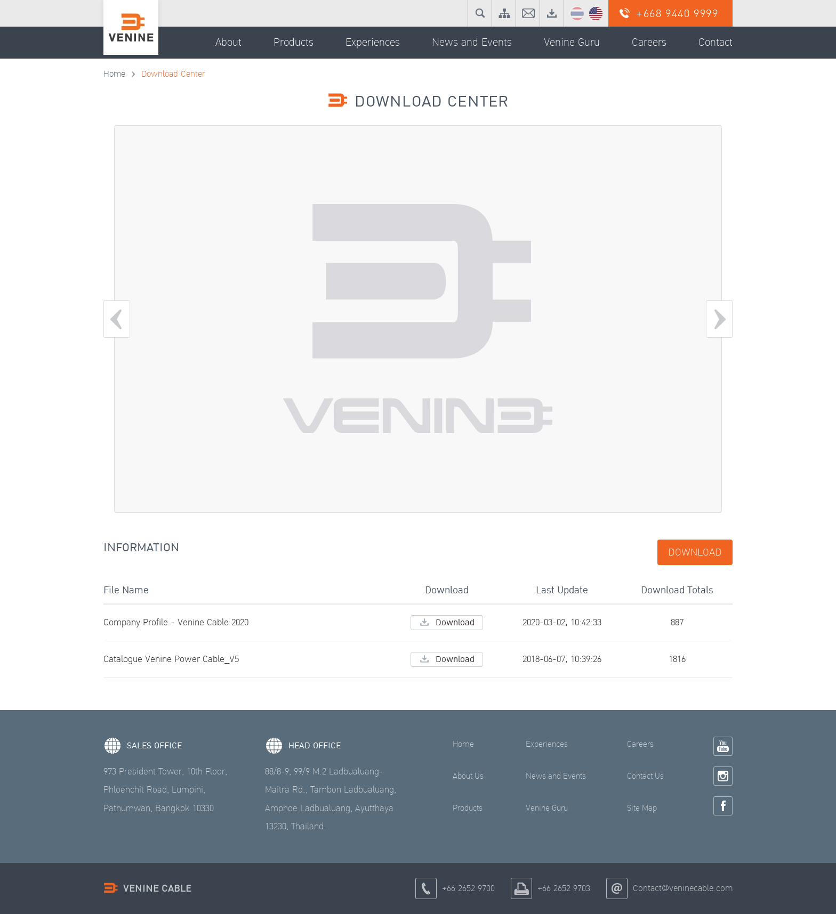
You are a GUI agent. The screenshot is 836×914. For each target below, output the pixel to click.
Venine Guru (547, 808)
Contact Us (645, 776)
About (228, 43)
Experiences (547, 744)
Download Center (173, 74)
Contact (715, 43)
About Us (468, 776)
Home (114, 74)
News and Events (556, 776)
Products (468, 808)
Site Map (642, 808)
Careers (640, 744)
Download (695, 552)
